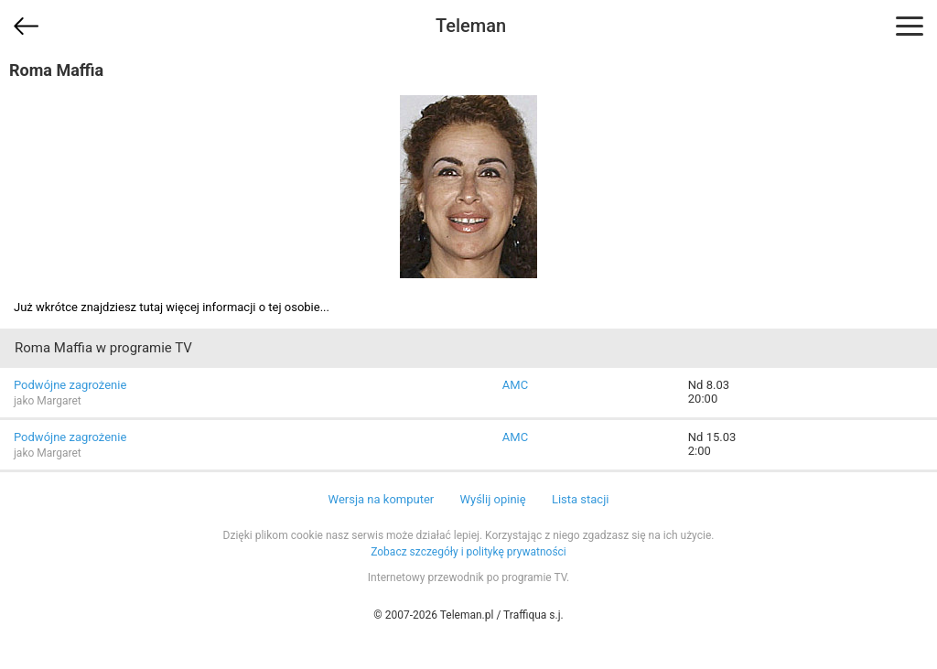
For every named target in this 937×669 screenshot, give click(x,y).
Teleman (471, 26)
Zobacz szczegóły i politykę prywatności (468, 551)
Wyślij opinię (492, 499)
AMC (515, 385)
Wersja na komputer (381, 499)
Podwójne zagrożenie (70, 385)
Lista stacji (580, 499)
